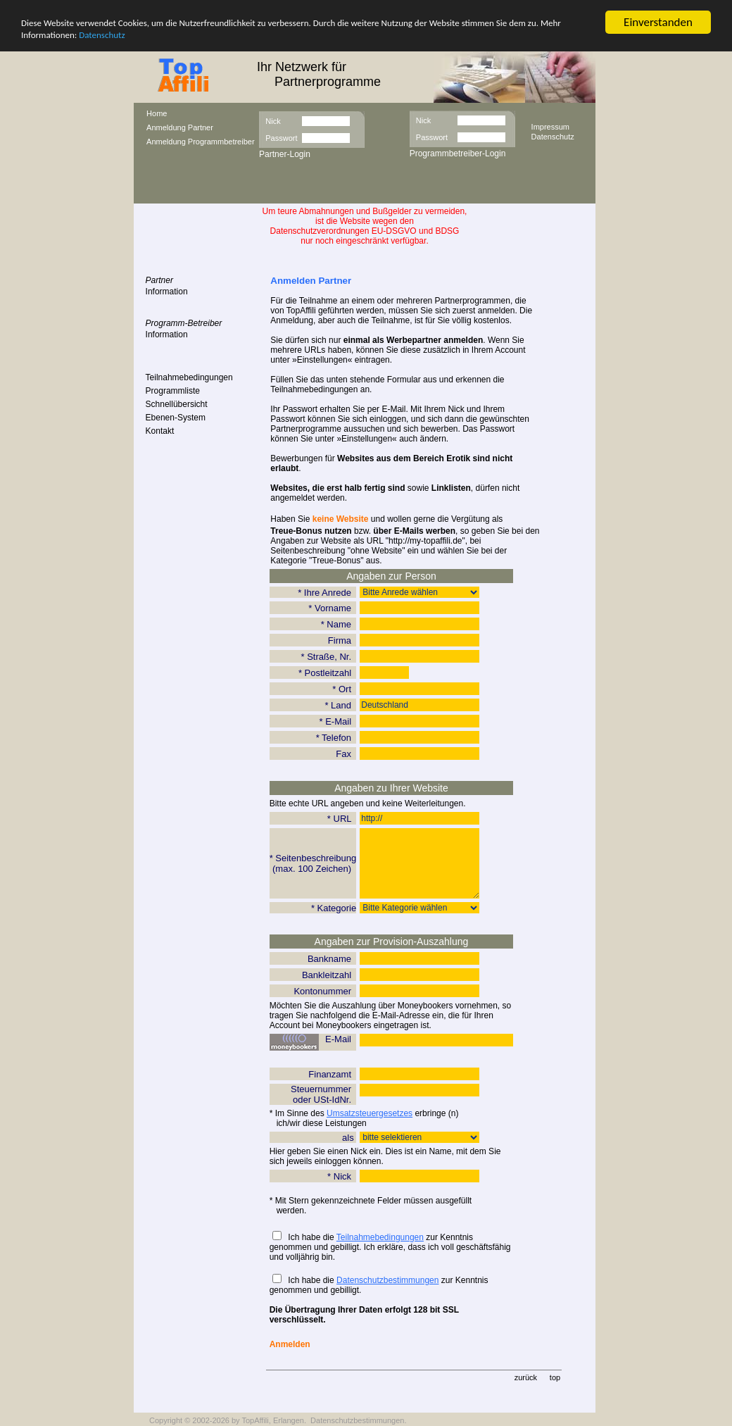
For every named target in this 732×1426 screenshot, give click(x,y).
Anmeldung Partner (179, 127)
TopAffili (254, 1420)
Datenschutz (102, 35)
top (555, 1377)
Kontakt (160, 431)
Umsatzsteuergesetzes (369, 1113)
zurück (526, 1377)
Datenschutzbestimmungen (387, 1280)
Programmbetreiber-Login (458, 153)
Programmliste (173, 391)
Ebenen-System (176, 418)
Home (156, 113)
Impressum (550, 126)
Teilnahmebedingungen (189, 377)
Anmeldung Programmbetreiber (200, 141)
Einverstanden (658, 22)
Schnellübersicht (177, 404)
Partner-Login (284, 154)
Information (167, 291)
